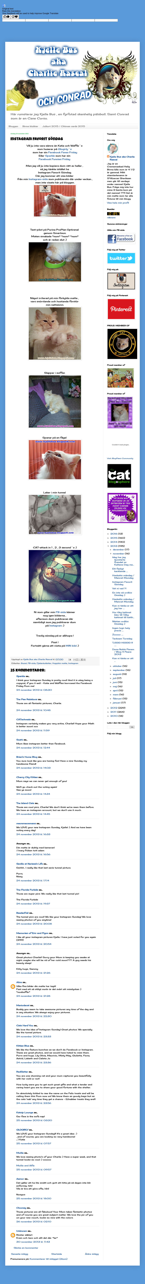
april (115, 690)
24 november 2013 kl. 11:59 (33, 730)
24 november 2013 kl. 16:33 (33, 834)
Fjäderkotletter (44, 663)
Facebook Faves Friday (62, 152)
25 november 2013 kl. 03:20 (34, 1120)
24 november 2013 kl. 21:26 (33, 973)
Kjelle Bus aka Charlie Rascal (122, 158)
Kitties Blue (22, 1045)
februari (118, 698)
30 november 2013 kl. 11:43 (33, 1242)
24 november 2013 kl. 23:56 (33, 1103)
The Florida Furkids (27, 889)
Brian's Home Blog (26, 757)
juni (115, 682)
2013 (114, 546)
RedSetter (22, 1071)
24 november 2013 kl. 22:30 (33, 1016)
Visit (120, 458)
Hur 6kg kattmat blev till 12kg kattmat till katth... (123, 615)
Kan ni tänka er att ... (122, 659)
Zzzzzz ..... (117, 634)
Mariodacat (22, 1005)
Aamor (20, 1179)
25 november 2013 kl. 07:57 (33, 1143)
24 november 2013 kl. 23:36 (33, 1062)
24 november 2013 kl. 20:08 (34, 923)
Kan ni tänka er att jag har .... (122, 606)
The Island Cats (25, 803)
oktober (118, 666)
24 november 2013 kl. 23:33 (33, 1036)
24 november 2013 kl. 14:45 (33, 814)
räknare (111, 217)
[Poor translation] (15, 17)
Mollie (20, 1153)
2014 (114, 542)
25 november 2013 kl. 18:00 (33, 1198)
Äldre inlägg (92, 1254)
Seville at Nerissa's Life (29, 863)
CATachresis (23, 719)
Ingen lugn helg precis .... (121, 629)
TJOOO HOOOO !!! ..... (122, 643)
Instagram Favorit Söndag (122, 583)
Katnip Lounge (24, 1112)
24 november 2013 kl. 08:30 (34, 690)
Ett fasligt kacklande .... (120, 570)
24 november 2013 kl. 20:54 (33, 944)
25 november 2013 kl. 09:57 (33, 1169)
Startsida (56, 1254)
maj (115, 686)
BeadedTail (22, 913)
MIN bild (71, 645)
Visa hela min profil (118, 202)
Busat (24, 663)
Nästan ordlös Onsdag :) (120, 622)
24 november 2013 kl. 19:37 (33, 903)
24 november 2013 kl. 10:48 (33, 710)
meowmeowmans (26, 823)
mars (116, 694)
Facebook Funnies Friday (54, 159)
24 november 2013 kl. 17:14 (32, 880)
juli (115, 678)
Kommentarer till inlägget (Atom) (48, 1259)
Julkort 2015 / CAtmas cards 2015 (63, 126)
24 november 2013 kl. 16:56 (33, 854)
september (119, 670)
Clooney (21, 1208)
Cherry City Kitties (27, 777)
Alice (19, 982)
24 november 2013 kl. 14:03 (33, 767)
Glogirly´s (65, 149)
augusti (117, 674)
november (119, 553)
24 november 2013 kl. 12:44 (33, 747)
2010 (114, 716)
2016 (114, 533)
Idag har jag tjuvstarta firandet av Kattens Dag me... (123, 561)
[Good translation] (6, 17)
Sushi (19, 739)
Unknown (21, 1231)
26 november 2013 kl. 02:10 (33, 1221)
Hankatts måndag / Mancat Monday (123, 576)
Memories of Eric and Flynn (32, 933)
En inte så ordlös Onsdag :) (122, 593)
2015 (114, 538)
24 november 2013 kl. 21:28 (33, 996)
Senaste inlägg (19, 1254)
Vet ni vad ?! (119, 588)
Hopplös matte (59, 663)
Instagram (55, 625)
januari (117, 702)
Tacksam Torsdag (122, 638)
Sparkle (50, 155)
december (119, 549)
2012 (114, 708)
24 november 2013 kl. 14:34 (33, 794)
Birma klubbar (30, 126)
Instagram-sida (38, 179)
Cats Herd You (24, 1025)
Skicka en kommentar (26, 1248)
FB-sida (61, 612)
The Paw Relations (26, 699)
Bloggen (13, 126)
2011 (113, 712)
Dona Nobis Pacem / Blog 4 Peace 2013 (123, 652)
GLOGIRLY (22, 1129)
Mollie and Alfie (25, 1165)
